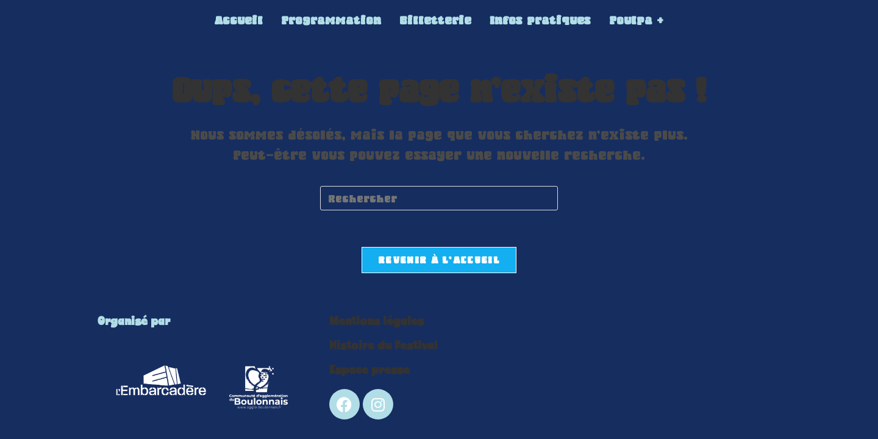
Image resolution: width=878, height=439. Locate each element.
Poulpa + (636, 20)
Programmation (331, 20)
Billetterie (435, 20)
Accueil (239, 20)
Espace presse (369, 370)
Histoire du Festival (383, 346)
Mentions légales (376, 321)
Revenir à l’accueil (439, 260)
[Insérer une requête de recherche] (439, 198)
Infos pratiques (540, 20)
